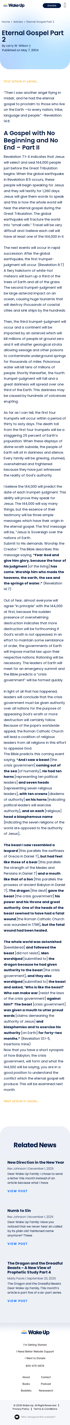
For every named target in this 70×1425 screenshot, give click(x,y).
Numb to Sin (19, 1210)
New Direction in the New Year (35, 1162)
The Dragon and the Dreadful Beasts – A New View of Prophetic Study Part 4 (35, 1268)
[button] (65, 5)
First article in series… (21, 81)
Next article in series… (21, 1101)
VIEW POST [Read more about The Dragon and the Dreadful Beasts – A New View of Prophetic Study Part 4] (17, 1301)
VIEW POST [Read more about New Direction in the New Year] (17, 1191)
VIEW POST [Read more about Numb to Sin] (17, 1244)
